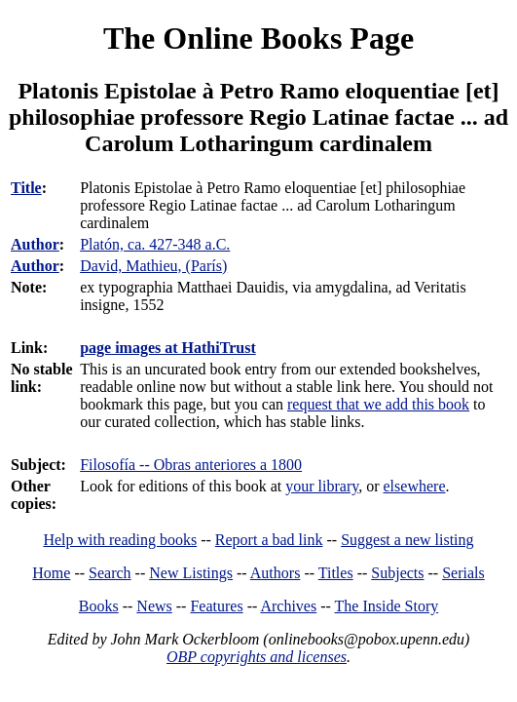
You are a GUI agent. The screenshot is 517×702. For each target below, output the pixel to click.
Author (35, 244)
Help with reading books (120, 539)
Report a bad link (269, 539)
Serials (463, 573)
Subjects (397, 573)
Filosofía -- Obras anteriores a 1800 (191, 464)
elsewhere (415, 486)
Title (26, 187)
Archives (288, 606)
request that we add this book (378, 404)
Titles (335, 573)
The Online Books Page (258, 38)
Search (110, 573)
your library (321, 486)
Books (99, 606)
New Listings (191, 573)
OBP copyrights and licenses (256, 656)
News (153, 606)
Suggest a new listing (407, 539)
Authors (275, 573)
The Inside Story (387, 606)
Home (51, 573)
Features (216, 606)
